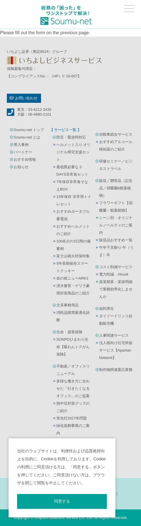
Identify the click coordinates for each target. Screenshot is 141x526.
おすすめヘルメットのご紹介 (73, 230)
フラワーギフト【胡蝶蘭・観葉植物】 (115, 206)
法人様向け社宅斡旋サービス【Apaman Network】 (115, 350)
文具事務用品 (67, 305)
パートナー (23, 152)
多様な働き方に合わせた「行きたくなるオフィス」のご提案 (73, 388)
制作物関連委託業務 (115, 370)
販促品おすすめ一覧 (115, 240)
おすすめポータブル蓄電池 (73, 215)
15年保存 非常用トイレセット (73, 200)
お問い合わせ (26, 98)
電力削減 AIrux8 (113, 274)
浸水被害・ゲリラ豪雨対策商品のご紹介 (73, 289)
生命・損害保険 (69, 332)
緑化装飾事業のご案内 (73, 429)
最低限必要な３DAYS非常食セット (72, 170)
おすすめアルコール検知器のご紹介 (115, 145)
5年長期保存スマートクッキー (72, 267)
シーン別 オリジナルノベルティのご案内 (115, 225)
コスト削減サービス (115, 267)
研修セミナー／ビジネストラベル (115, 165)
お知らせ (21, 167)
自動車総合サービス (115, 134)
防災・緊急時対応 (71, 137)
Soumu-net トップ (29, 130)
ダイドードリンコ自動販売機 (115, 320)
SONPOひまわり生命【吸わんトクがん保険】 (73, 346)
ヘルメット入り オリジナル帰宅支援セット (73, 152)
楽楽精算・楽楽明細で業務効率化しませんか (115, 289)
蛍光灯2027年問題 (71, 418)
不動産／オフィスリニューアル (73, 370)
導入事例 (21, 144)
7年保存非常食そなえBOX (72, 185)
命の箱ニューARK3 (72, 278)
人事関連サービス (114, 335)
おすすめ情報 (25, 159)
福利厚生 (106, 308)
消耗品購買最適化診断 (73, 316)
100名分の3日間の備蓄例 (73, 245)
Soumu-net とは (27, 137)
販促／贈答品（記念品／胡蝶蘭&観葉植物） (115, 188)
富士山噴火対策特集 (73, 256)
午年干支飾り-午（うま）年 (116, 251)
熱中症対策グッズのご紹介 (73, 407)
